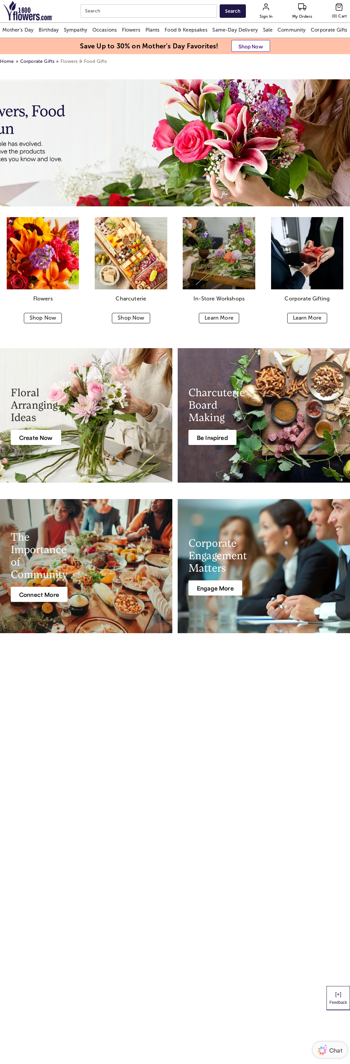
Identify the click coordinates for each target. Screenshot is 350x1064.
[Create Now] (36, 437)
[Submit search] (233, 11)
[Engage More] (215, 588)
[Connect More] (39, 594)
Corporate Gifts (37, 61)
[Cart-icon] (339, 11)
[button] (18, 30)
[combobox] (149, 11)
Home (7, 61)
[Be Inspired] (212, 437)
